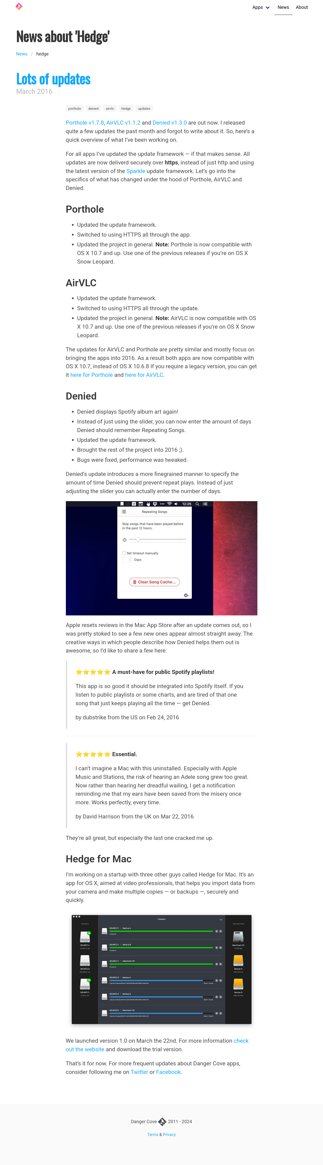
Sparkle (135, 171)
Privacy (169, 1134)
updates (144, 108)
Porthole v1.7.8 (85, 122)
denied (93, 108)
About (302, 7)
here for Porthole (91, 375)
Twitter (139, 1072)
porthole (74, 108)
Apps (258, 7)
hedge (126, 108)
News (283, 7)
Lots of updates (53, 78)
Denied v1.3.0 (170, 122)
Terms (152, 1134)
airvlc (110, 108)
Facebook (168, 1072)
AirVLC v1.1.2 (123, 122)
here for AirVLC (144, 375)
